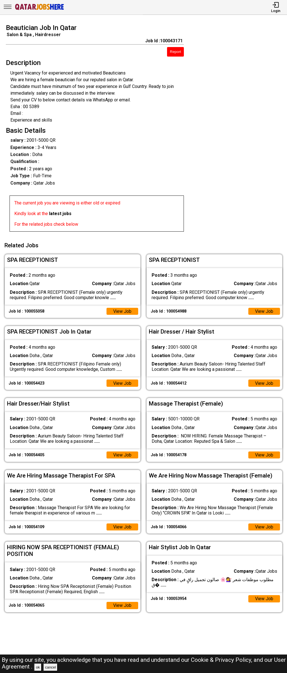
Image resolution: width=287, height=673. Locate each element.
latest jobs (60, 213)
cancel (50, 667)
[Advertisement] (239, 129)
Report (175, 52)
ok (38, 667)
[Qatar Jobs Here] (39, 9)
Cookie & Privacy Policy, (222, 659)
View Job (122, 310)
